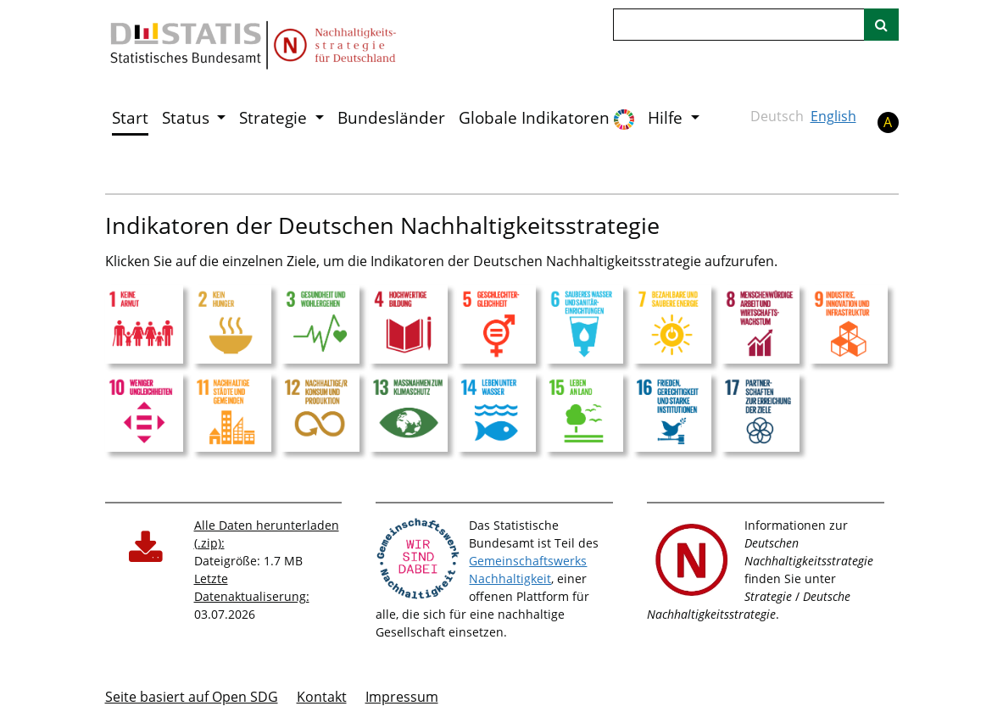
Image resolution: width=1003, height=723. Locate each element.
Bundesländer (391, 118)
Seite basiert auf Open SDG (191, 696)
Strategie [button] (275, 118)
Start (130, 118)
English (833, 116)
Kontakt (322, 696)
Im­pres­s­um (401, 696)
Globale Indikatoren (546, 118)
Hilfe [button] (667, 118)
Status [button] (188, 118)
